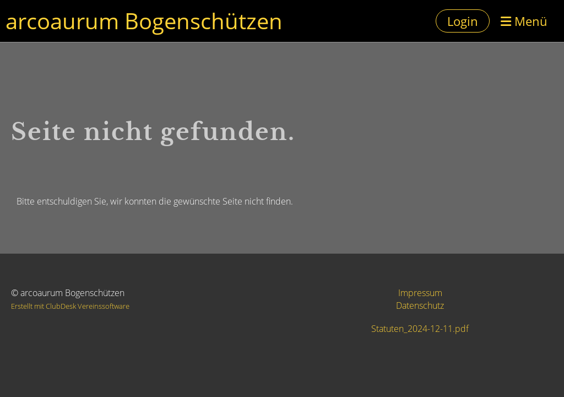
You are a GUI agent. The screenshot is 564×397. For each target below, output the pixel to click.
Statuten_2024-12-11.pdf (420, 329)
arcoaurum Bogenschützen (144, 21)
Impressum (420, 293)
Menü (524, 21)
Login (462, 21)
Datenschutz (420, 305)
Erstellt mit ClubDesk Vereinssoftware (70, 306)
